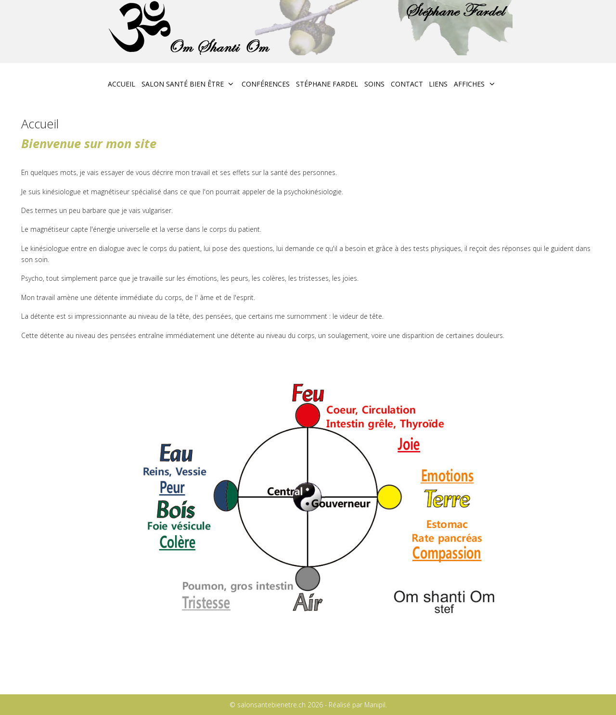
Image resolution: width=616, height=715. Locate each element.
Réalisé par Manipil (357, 704)
